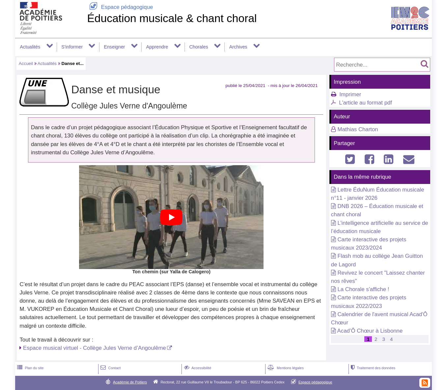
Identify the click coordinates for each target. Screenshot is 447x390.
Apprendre (157, 46)
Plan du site (29, 368)
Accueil (26, 63)
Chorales (198, 46)
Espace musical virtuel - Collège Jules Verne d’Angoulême (94, 348)
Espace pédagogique (120, 7)
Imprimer (350, 94)
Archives (238, 46)
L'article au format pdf (365, 103)
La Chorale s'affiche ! (363, 289)
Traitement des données (372, 368)
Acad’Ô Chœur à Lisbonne (370, 331)
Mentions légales (285, 368)
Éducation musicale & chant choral (172, 18)
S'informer (72, 46)
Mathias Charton (357, 129)
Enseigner (114, 46)
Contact (110, 368)
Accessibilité (197, 368)
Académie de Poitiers (130, 382)
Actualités (30, 46)
